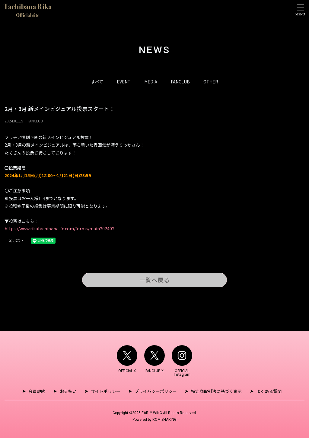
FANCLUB (180, 82)
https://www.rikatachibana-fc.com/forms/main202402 (59, 228)
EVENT (124, 82)
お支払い (69, 391)
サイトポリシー (106, 391)
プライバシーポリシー (155, 391)
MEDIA (150, 82)
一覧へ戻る (154, 279)
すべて (97, 82)
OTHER (210, 82)
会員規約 (38, 391)
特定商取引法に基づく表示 (215, 391)
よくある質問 (267, 391)
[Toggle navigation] (300, 10)
